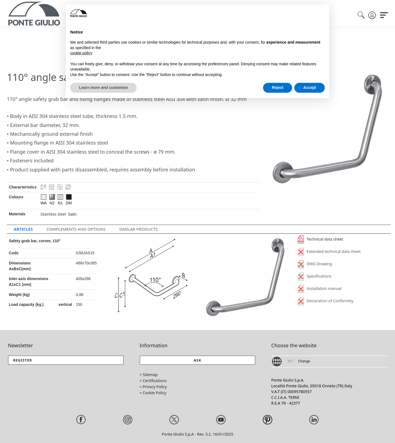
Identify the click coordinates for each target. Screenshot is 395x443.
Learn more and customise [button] (103, 87)
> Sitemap (148, 374)
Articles (23, 229)
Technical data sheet (320, 239)
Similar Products (138, 229)
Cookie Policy (154, 392)
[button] (197, 360)
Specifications (314, 276)
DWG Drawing (315, 263)
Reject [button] (277, 87)
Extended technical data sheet (329, 251)
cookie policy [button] (81, 53)
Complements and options (75, 229)
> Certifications (153, 380)
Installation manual (320, 288)
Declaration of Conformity (325, 300)
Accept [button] (309, 87)
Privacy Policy (155, 386)
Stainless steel (53, 214)
